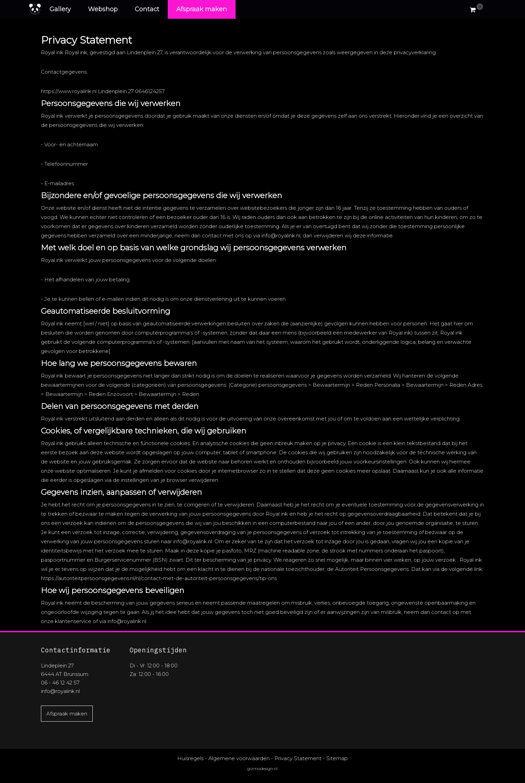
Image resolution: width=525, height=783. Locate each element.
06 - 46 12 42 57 (60, 682)
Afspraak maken (201, 9)
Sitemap (337, 758)
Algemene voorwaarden (239, 758)
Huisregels (190, 758)
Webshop (103, 9)
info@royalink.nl (60, 691)
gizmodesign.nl (262, 768)
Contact (147, 9)
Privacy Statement (297, 758)
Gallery (60, 9)
